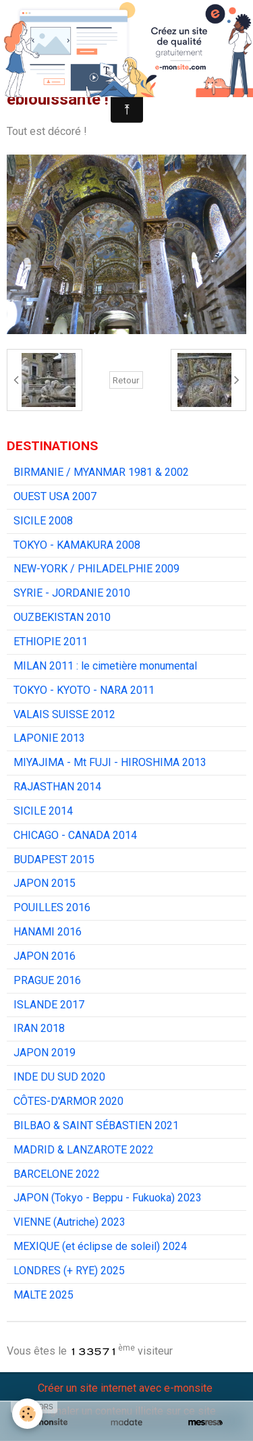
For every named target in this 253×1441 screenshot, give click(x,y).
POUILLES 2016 (51, 907)
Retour (126, 380)
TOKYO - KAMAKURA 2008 (76, 545)
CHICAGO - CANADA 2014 (75, 835)
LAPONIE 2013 (49, 738)
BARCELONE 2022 (56, 1174)
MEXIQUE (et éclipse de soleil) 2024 (100, 1246)
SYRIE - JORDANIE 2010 (71, 593)
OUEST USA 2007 (54, 496)
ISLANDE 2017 (48, 1004)
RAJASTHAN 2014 (57, 786)
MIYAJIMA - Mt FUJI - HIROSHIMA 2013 (109, 762)
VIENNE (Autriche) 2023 (69, 1222)
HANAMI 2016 (47, 931)
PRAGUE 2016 (47, 980)
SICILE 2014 (43, 811)
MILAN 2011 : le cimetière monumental (105, 665)
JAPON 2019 (44, 1052)
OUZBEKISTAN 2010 (62, 617)
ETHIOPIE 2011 (50, 641)
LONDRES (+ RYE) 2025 (69, 1270)
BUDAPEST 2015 (53, 859)
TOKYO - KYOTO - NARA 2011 (83, 690)
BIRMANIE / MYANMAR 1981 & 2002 (101, 472)
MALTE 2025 (43, 1294)
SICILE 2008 (43, 520)
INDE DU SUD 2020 (59, 1076)
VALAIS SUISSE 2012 (64, 714)
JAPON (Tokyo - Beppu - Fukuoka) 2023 (107, 1197)
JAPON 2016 (44, 956)
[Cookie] (27, 1413)
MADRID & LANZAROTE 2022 (83, 1149)
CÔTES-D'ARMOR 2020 (68, 1101)
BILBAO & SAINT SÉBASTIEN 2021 (96, 1125)
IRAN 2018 (39, 1028)
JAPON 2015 (44, 883)
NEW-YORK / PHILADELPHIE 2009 (96, 568)
